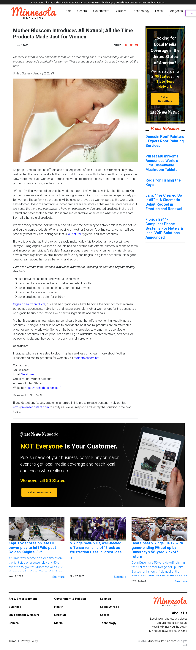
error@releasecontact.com (31, 407)
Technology (108, 623)
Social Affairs (109, 607)
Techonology (140, 11)
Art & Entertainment (23, 599)
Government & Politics (70, 599)
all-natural (74, 234)
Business (121, 11)
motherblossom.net (86, 358)
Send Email (28, 374)
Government (101, 11)
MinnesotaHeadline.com (162, 641)
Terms (12, 641)
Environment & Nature (24, 615)
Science (105, 599)
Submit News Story (165, 99)
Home (68, 10)
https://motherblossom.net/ (43, 388)
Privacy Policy (29, 641)
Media (58, 623)
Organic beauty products (29, 304)
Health (58, 607)
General (82, 11)
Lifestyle (60, 615)
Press (159, 11)
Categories (175, 11)
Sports (105, 615)
